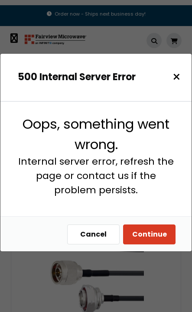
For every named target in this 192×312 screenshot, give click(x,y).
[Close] (176, 77)
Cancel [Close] (93, 234)
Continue (149, 234)
